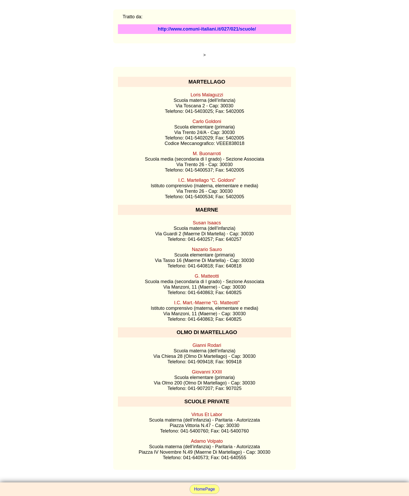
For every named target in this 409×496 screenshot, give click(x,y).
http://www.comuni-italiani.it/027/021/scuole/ (207, 29)
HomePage (204, 489)
